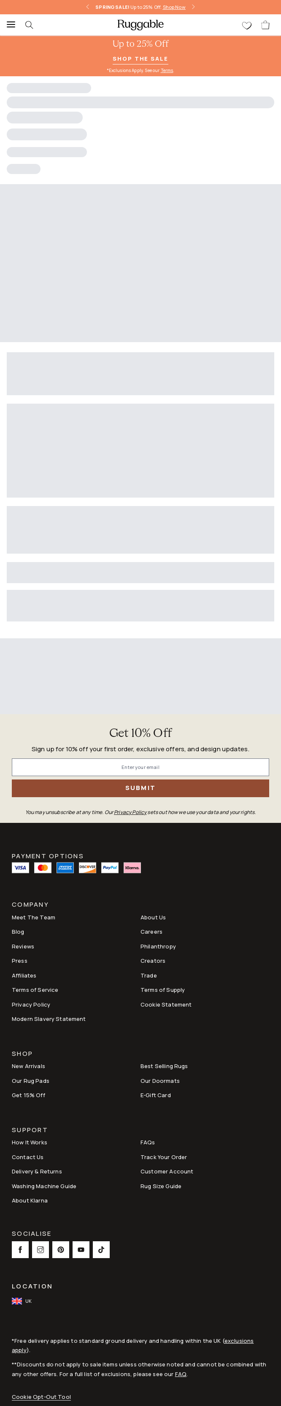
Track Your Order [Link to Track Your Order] (163, 1157)
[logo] (140, 24)
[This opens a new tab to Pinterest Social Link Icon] (60, 1249)
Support (30, 1130)
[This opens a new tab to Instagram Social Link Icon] (40, 1249)
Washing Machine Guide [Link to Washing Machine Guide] (44, 1186)
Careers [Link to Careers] (151, 931)
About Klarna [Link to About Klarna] (30, 1200)
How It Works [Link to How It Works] (29, 1142)
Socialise (31, 1234)
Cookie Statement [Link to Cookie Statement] (166, 1004)
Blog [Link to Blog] (18, 931)
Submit (140, 787)
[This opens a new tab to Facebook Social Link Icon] (20, 1249)
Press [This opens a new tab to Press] (19, 960)
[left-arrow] (87, 7)
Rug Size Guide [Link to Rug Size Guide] (160, 1186)
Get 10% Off (140, 733)
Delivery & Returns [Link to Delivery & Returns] (37, 1171)
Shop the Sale (140, 58)
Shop (22, 1054)
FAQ (180, 1374)
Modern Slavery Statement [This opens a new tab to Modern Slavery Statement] (49, 1019)
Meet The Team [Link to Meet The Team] (33, 917)
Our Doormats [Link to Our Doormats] (160, 1081)
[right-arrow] (193, 7)
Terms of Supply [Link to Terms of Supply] (162, 990)
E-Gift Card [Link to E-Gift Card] (155, 1095)
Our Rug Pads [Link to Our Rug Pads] (30, 1081)
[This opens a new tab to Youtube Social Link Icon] (81, 1249)
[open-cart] (265, 25)
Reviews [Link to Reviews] (23, 946)
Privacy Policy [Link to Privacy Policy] (31, 1004)
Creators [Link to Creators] (152, 960)
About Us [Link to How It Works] (153, 917)
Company (30, 905)
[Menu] (8, 24)
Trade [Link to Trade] (148, 975)
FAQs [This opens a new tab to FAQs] (147, 1142)
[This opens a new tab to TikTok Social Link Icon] (101, 1249)
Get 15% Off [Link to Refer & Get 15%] (28, 1095)
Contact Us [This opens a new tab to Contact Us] (28, 1157)
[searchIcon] (33, 24)
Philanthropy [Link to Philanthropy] (158, 946)
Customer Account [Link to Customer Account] (166, 1171)
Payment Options (48, 855)
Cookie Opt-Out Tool (41, 1397)
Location (32, 1286)
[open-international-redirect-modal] (22, 1301)
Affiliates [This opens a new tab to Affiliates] (24, 975)
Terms (167, 70)
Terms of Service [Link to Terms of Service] (35, 990)
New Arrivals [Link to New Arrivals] (28, 1066)
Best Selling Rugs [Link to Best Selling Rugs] (164, 1066)
